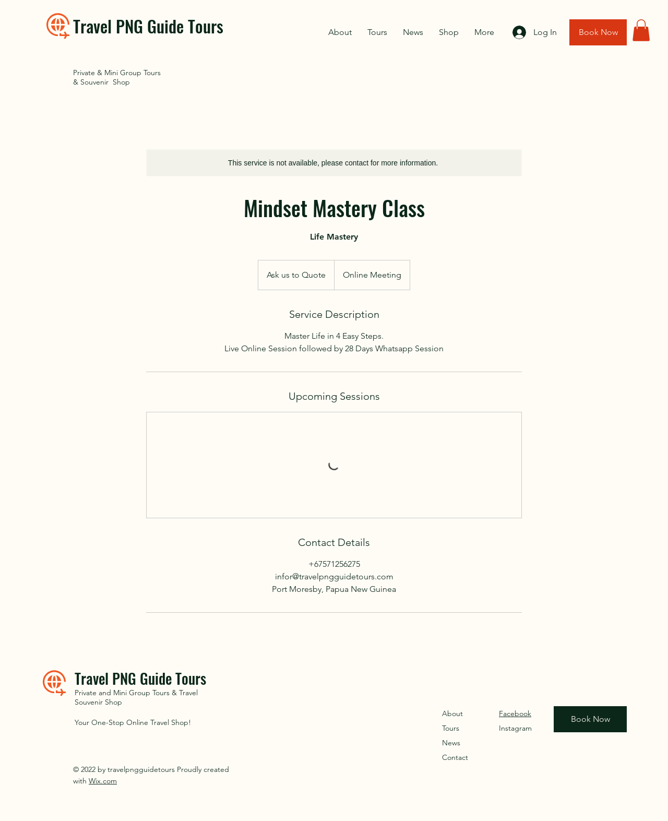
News (451, 742)
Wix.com (103, 781)
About (452, 713)
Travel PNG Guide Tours (148, 26)
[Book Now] (598, 32)
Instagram (515, 728)
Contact (455, 757)
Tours (450, 728)
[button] (641, 30)
